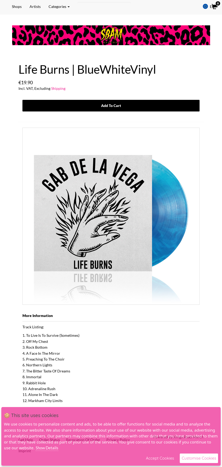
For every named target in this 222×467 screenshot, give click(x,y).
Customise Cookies (199, 458)
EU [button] (210, 6)
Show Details (47, 447)
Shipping (58, 88)
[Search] (104, 6)
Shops (17, 6)
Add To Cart (111, 105)
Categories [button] (59, 6)
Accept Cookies (160, 458)
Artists (35, 6)
